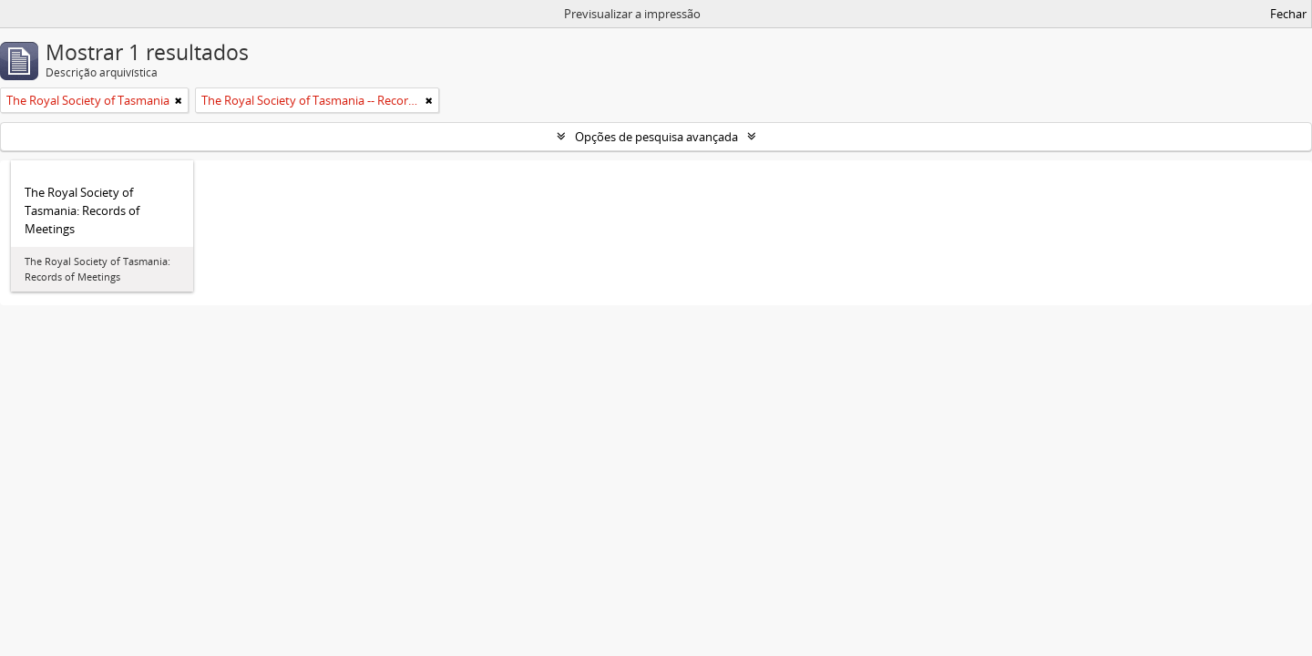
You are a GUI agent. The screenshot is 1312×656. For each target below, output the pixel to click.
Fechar (1288, 13)
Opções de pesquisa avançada (656, 136)
